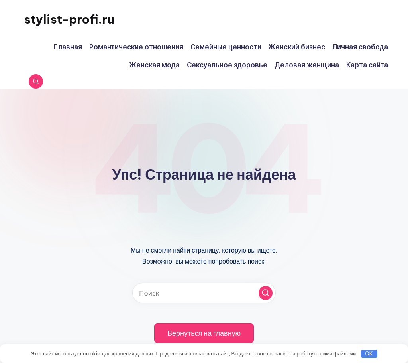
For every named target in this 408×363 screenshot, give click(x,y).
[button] (266, 293)
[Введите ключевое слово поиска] (204, 293)
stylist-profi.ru (69, 19)
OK (369, 353)
